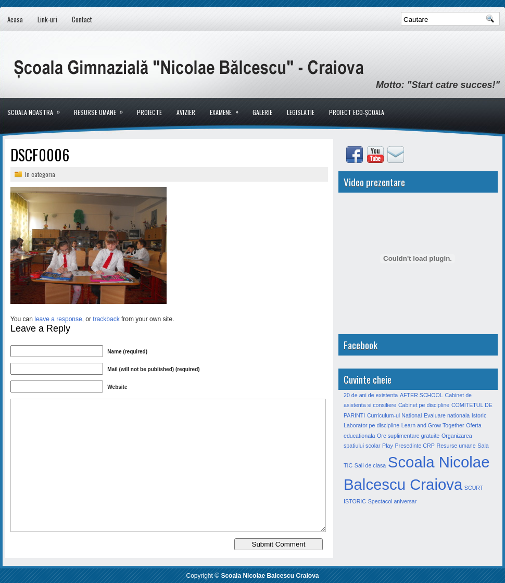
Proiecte (149, 112)
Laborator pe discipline (371, 425)
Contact (82, 19)
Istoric (479, 415)
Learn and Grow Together (432, 425)
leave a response (58, 319)
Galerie (262, 112)
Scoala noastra (37, 107)
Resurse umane (102, 107)
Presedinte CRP (414, 445)
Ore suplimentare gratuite (408, 436)
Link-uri (47, 19)
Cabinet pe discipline (423, 405)
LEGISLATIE (300, 112)
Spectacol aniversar (392, 501)
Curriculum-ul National (394, 415)
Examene (227, 107)
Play (387, 445)
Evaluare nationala (447, 415)
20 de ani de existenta (371, 395)
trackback (106, 319)
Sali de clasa (370, 465)
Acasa (15, 19)
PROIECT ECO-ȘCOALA (356, 112)
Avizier (185, 112)
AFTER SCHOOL (421, 395)
